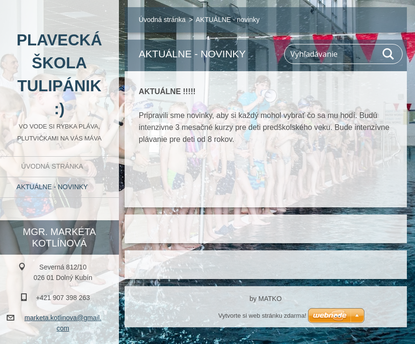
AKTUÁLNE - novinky (52, 187)
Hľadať (389, 54)
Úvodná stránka (52, 166)
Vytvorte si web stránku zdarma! (262, 315)
